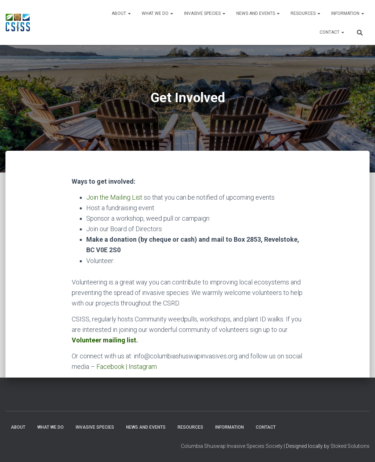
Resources (305, 13)
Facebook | (112, 366)
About (121, 13)
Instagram (143, 366)
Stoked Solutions (350, 446)
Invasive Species (204, 13)
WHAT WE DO (157, 13)
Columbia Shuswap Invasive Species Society (232, 446)
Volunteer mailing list (104, 340)
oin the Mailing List (116, 197)
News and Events (258, 13)
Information (347, 13)
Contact (332, 32)
